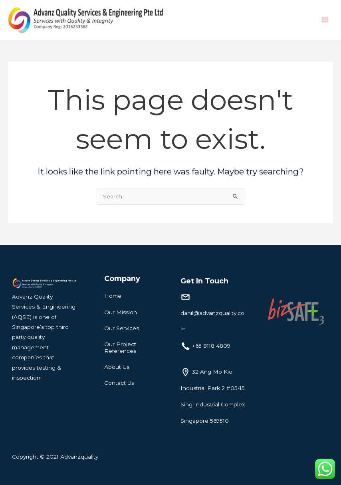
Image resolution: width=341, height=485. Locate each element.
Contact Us (119, 383)
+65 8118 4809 (211, 345)
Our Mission (120, 312)
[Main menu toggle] (325, 20)
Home (112, 296)
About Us (116, 367)
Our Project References (120, 347)
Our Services (121, 328)
